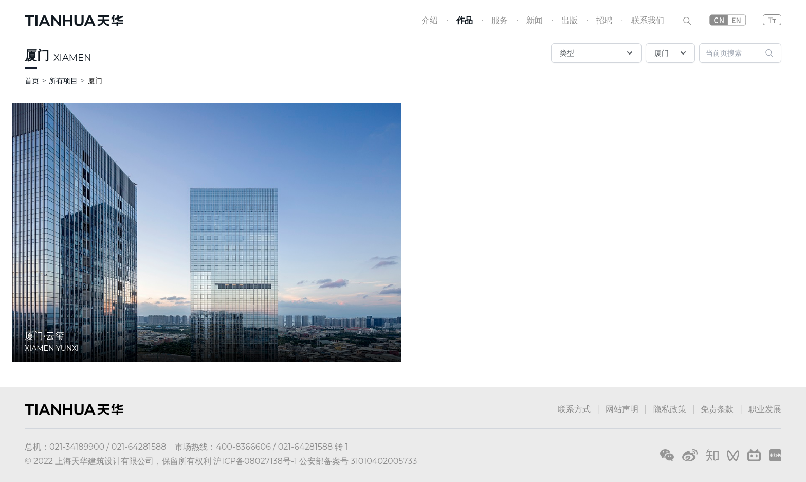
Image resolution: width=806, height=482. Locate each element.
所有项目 (63, 80)
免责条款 (717, 409)
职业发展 (764, 409)
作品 (464, 20)
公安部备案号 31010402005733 (358, 461)
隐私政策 (669, 409)
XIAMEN (72, 57)
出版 (569, 20)
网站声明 (622, 409)
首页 (32, 80)
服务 (499, 20)
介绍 (430, 20)
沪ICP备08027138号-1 (255, 461)
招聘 (604, 20)
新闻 (534, 20)
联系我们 (647, 20)
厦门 (37, 55)
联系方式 (574, 409)
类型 (597, 53)
